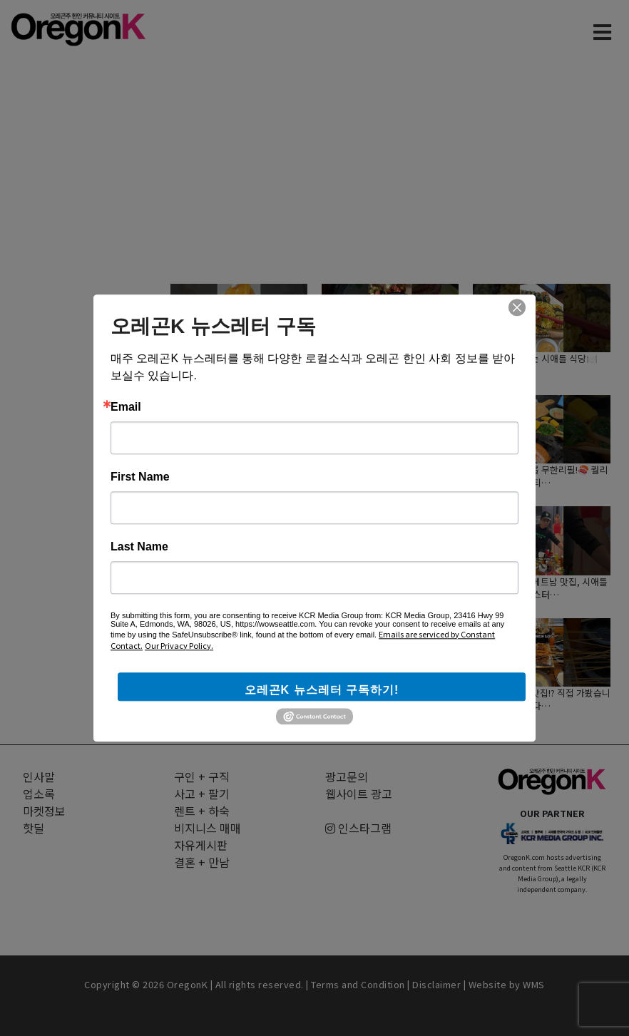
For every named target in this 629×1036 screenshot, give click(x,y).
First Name (140, 477)
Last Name (139, 547)
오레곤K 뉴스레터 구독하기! (322, 690)
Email (126, 407)
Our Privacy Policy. (179, 645)
